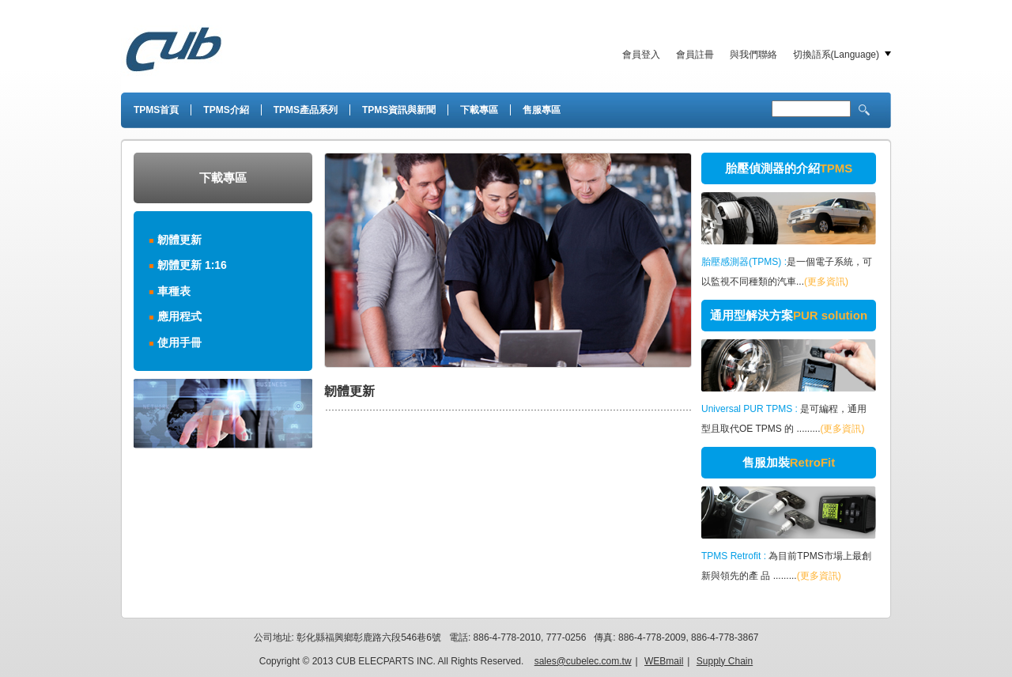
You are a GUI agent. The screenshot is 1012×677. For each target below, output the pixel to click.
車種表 (174, 291)
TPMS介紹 (225, 109)
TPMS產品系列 (306, 109)
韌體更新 (179, 239)
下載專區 (479, 109)
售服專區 (542, 109)
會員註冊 (695, 54)
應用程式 (179, 316)
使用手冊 (179, 342)
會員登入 (641, 54)
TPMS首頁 (156, 109)
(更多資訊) (826, 281)
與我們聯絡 (753, 54)
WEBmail (663, 661)
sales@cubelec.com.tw (583, 661)
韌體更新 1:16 (192, 265)
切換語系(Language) (836, 54)
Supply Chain (725, 661)
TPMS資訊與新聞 (399, 109)
